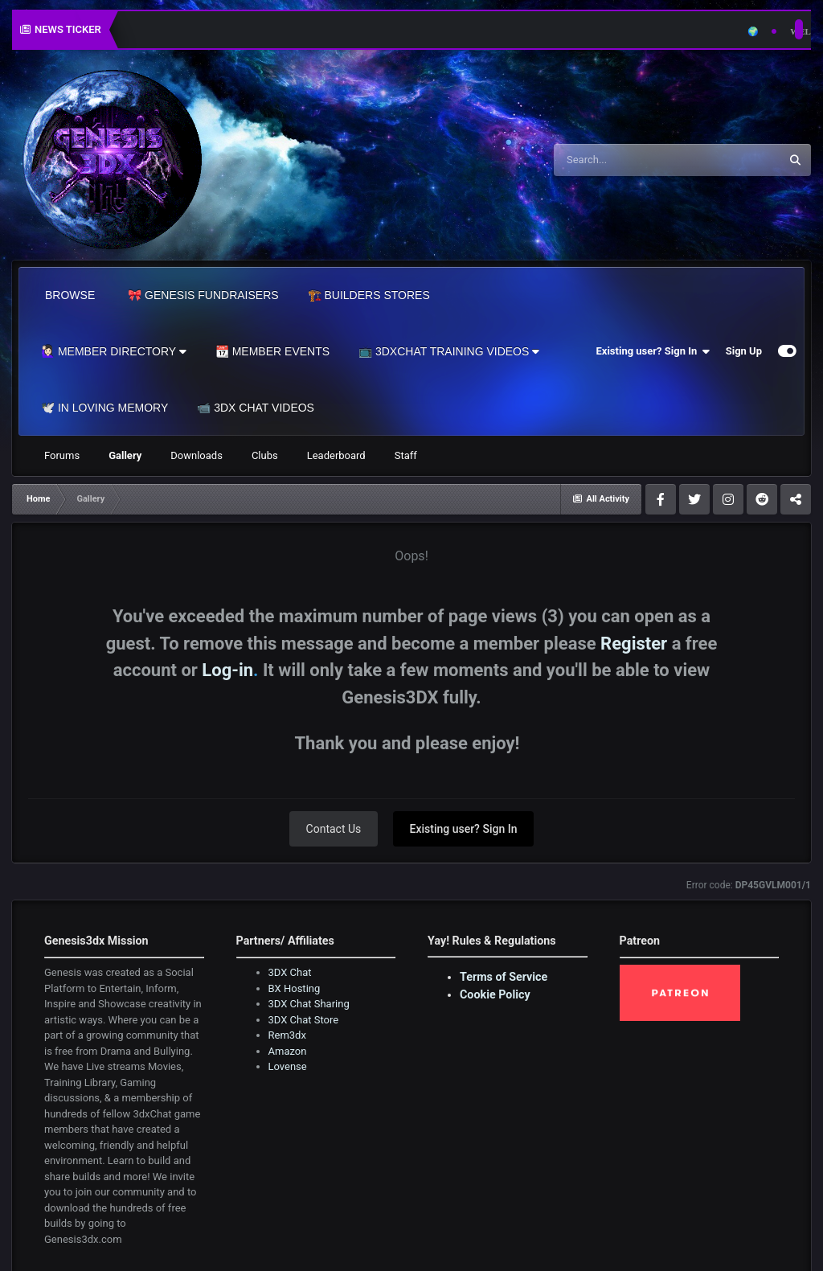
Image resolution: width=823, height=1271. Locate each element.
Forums (62, 455)
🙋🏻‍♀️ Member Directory (114, 351)
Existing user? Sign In (653, 351)
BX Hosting (294, 988)
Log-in (227, 670)
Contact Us (334, 828)
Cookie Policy (495, 994)
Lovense (287, 1066)
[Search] (626, 160)
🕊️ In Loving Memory (104, 407)
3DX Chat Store (303, 1020)
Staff (406, 455)
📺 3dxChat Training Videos (449, 351)
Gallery (125, 455)
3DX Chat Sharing (309, 1004)
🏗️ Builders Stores (368, 295)
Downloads (196, 455)
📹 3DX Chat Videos (255, 407)
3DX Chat (290, 972)
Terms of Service (503, 976)
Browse (70, 295)
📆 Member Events (272, 351)
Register (633, 643)
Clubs (265, 455)
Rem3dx (287, 1035)
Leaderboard (336, 455)
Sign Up (744, 351)
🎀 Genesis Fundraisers (203, 295)
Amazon (287, 1051)
